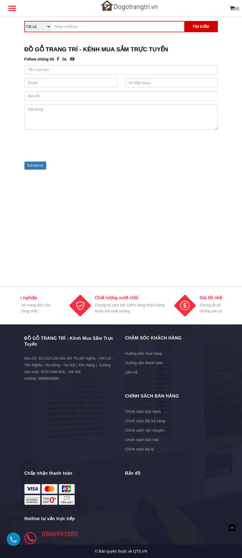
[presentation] (65, 147)
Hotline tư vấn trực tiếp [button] (49, 518)
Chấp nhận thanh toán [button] (48, 473)
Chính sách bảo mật (142, 440)
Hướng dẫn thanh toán (144, 363)
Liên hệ (131, 372)
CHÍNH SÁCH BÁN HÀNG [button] (152, 396)
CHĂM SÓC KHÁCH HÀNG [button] (153, 338)
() (234, 8)
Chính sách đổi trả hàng (145, 421)
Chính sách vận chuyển (145, 430)
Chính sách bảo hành (143, 411)
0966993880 (48, 378)
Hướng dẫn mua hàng (143, 353)
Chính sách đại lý (139, 449)
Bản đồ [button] (133, 473)
